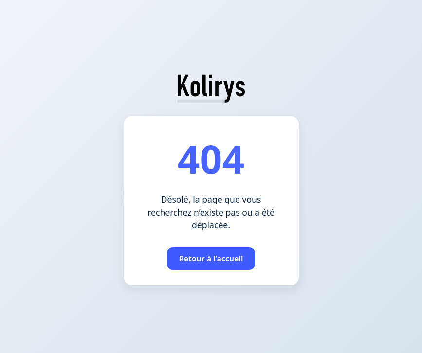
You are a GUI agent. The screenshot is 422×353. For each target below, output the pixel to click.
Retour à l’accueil (211, 258)
